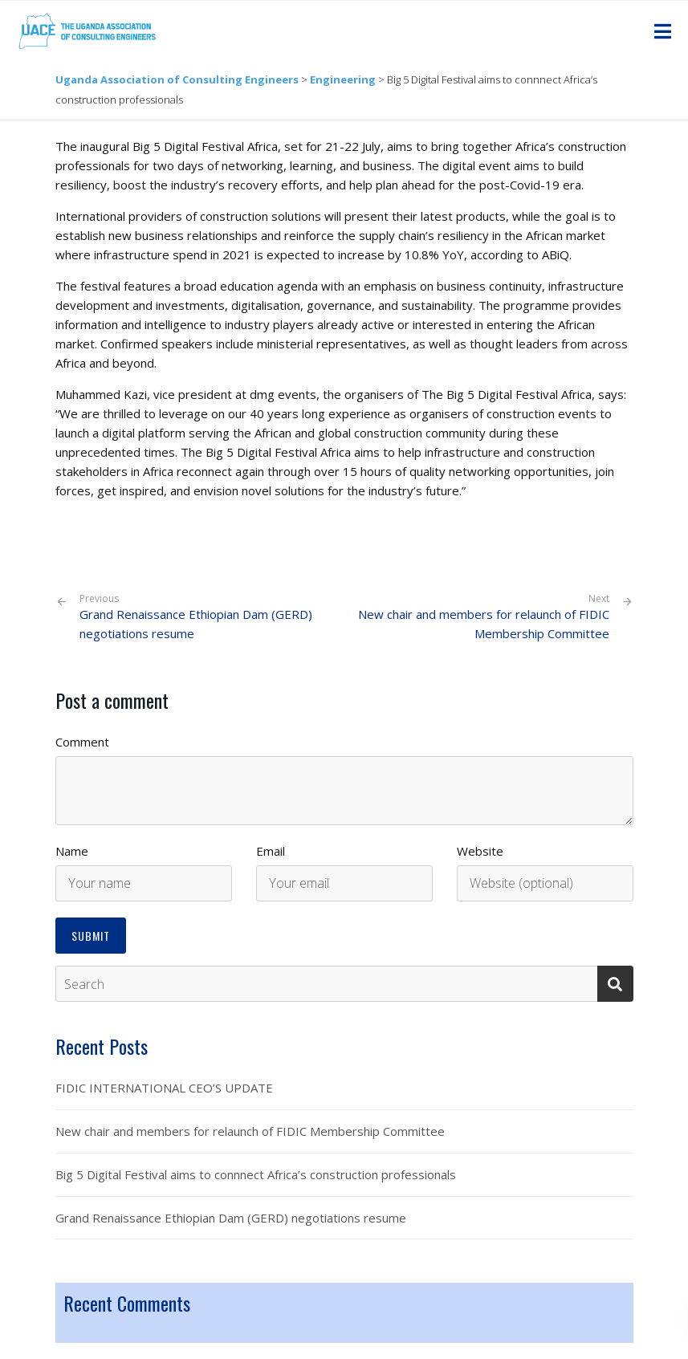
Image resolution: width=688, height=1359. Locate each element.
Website (480, 851)
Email (270, 851)
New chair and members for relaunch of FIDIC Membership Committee (483, 624)
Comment (82, 742)
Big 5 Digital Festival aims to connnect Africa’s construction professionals (255, 1174)
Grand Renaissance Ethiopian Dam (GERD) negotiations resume (205, 617)
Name (71, 851)
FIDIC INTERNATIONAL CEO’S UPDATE (164, 1088)
